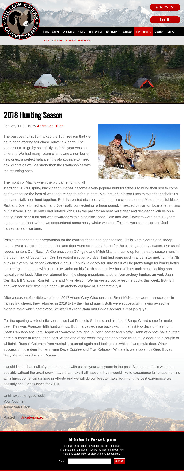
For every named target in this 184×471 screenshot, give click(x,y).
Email (62, 461)
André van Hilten (50, 126)
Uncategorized (32, 417)
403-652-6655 (165, 7)
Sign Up (119, 461)
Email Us (165, 19)
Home (47, 40)
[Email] (89, 461)
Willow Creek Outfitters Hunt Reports (73, 40)
